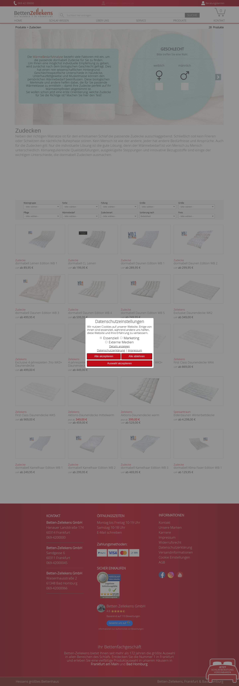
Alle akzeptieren (103, 356)
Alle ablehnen (137, 356)
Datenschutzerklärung (111, 350)
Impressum (135, 350)
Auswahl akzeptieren (119, 363)
